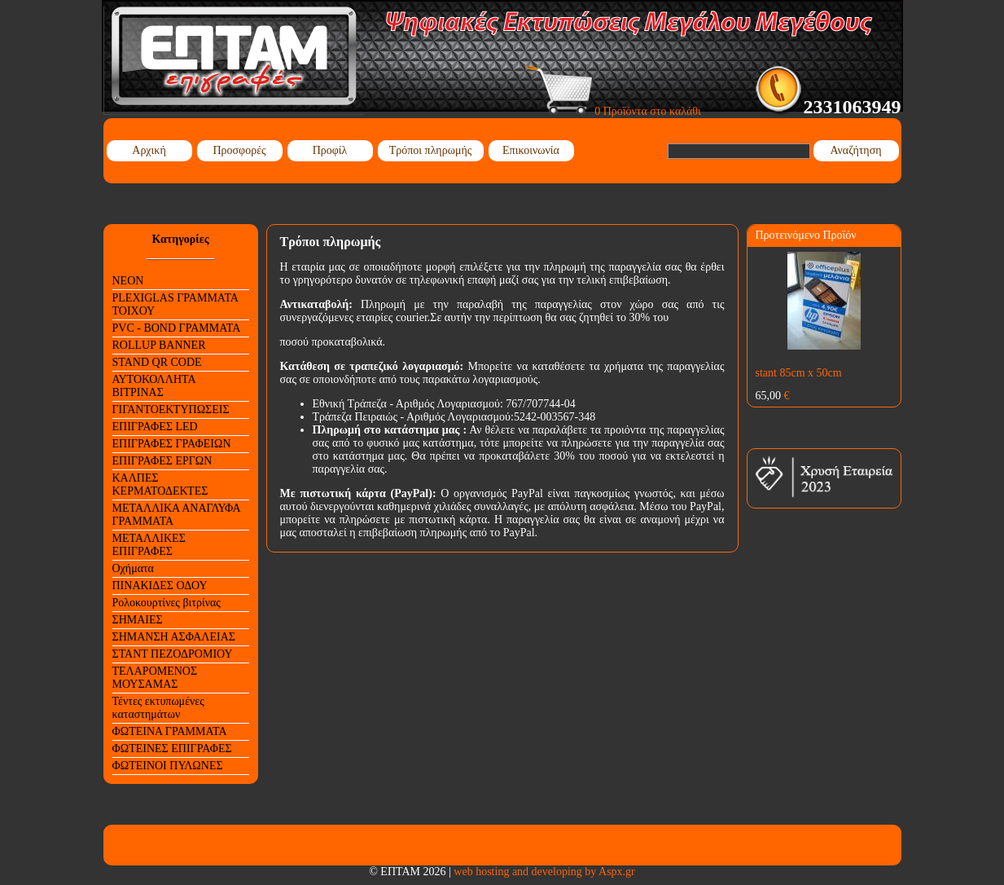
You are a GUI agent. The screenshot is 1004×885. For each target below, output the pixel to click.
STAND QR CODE (157, 362)
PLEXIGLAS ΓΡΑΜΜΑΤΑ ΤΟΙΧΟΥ (175, 304)
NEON (128, 281)
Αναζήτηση (855, 150)
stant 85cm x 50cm (799, 373)
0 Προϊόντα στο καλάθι (613, 111)
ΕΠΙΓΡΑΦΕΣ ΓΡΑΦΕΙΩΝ (171, 444)
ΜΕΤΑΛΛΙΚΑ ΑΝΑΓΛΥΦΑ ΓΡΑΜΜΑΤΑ (176, 514)
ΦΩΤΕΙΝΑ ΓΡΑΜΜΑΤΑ (169, 731)
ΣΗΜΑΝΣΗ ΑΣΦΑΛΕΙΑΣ (173, 637)
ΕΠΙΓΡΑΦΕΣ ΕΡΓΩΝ (162, 461)
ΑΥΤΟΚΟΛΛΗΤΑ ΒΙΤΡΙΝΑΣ (154, 385)
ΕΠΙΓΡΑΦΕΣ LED (155, 426)
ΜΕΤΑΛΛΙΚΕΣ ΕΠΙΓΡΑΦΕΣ (149, 544)
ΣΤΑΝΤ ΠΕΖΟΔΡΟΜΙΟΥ (172, 654)
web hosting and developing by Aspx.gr (544, 871)
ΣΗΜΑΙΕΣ (137, 620)
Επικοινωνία (530, 150)
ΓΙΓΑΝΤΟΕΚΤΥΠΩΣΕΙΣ (171, 409)
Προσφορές (239, 150)
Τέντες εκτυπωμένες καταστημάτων (158, 707)
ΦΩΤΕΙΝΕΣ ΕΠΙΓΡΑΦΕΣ (172, 748)
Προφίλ (330, 150)
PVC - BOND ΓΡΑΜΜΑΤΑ (176, 328)
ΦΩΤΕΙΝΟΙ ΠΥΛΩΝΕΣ (167, 766)
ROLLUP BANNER (159, 345)
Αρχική (148, 150)
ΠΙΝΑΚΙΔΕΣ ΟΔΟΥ (160, 585)
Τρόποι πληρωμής (430, 150)
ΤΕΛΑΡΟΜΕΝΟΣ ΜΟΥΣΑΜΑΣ (155, 677)
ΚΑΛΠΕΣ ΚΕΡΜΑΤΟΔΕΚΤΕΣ (160, 484)
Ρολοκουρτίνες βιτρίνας (166, 603)
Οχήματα (133, 568)
